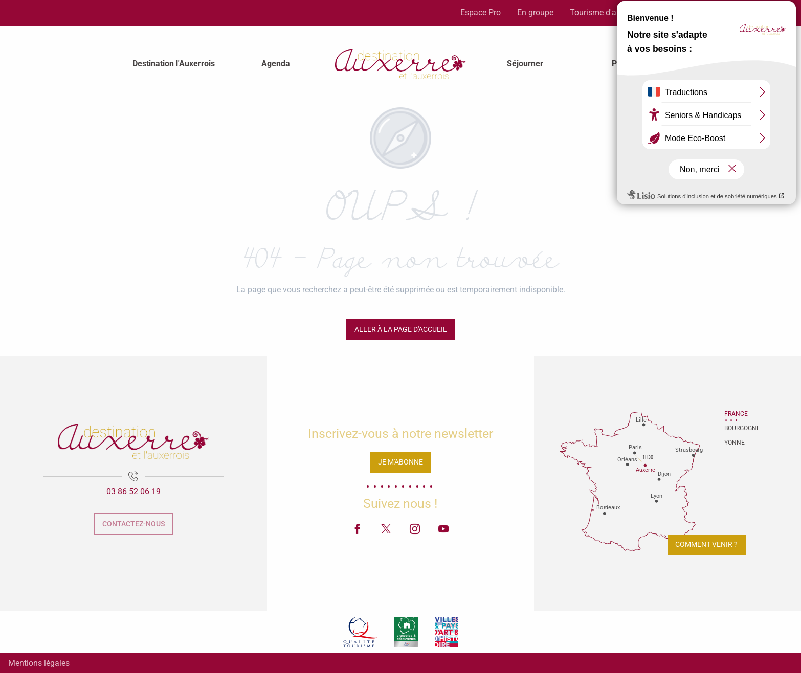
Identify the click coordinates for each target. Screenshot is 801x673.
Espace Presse (682, 12)
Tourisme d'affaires (605, 12)
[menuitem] (173, 64)
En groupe (535, 12)
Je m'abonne (400, 462)
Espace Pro (480, 12)
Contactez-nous (133, 524)
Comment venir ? (706, 544)
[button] (765, 13)
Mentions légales (39, 663)
